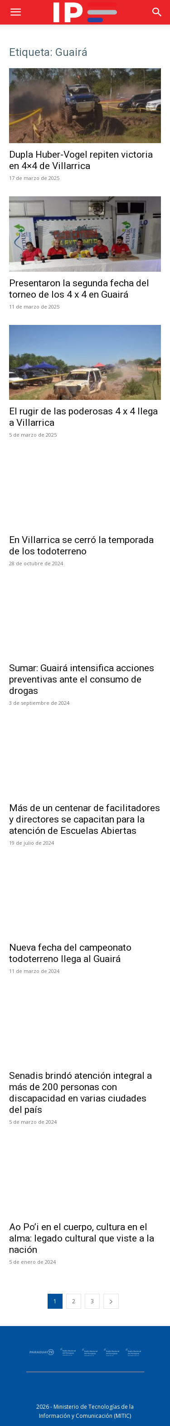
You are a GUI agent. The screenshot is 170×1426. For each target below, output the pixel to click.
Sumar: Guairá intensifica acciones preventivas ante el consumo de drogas (81, 679)
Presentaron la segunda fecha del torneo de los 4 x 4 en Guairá (79, 289)
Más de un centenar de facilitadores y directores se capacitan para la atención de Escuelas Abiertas (84, 819)
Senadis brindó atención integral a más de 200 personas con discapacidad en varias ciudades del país (80, 1092)
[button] (15, 12)
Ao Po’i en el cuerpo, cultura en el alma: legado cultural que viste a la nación (81, 1238)
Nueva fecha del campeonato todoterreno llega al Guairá (70, 953)
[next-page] (111, 1301)
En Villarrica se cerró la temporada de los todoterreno (81, 545)
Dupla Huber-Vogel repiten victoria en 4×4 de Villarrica (81, 160)
